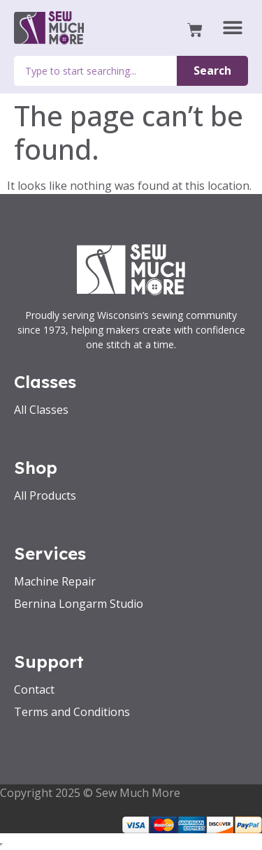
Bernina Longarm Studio (78, 603)
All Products (45, 495)
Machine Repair (55, 581)
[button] (232, 28)
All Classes (41, 409)
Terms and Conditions (72, 711)
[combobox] (95, 71)
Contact (34, 689)
